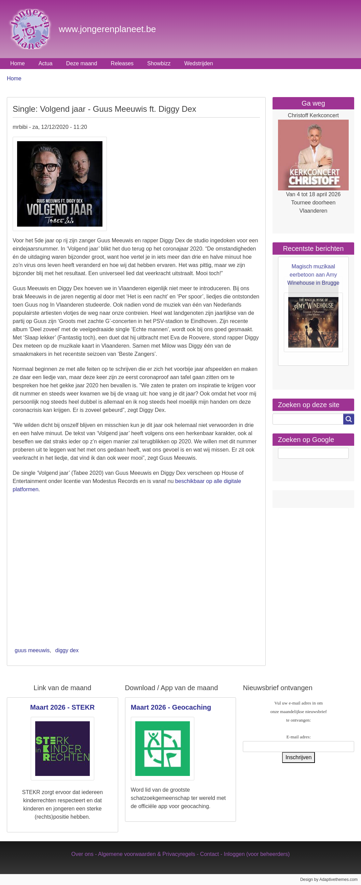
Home (17, 63)
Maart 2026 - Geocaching (171, 707)
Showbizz (158, 63)
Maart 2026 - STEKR (62, 707)
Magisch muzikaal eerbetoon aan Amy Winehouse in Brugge (313, 275)
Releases (122, 63)
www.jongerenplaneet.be (107, 29)
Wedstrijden (198, 63)
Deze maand (81, 63)
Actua (46, 63)
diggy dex (67, 650)
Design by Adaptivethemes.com (329, 879)
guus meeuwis (32, 650)
